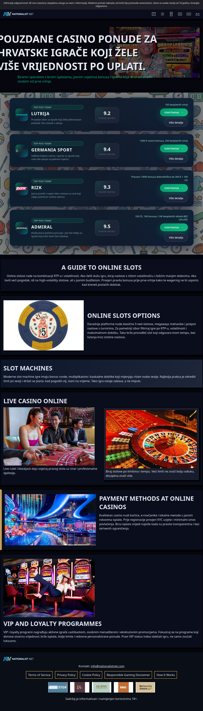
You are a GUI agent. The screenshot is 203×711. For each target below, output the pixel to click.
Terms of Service (39, 675)
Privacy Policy (66, 675)
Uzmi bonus (173, 112)
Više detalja (176, 122)
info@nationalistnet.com (107, 666)
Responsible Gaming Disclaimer (128, 675)
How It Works (165, 675)
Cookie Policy (91, 675)
